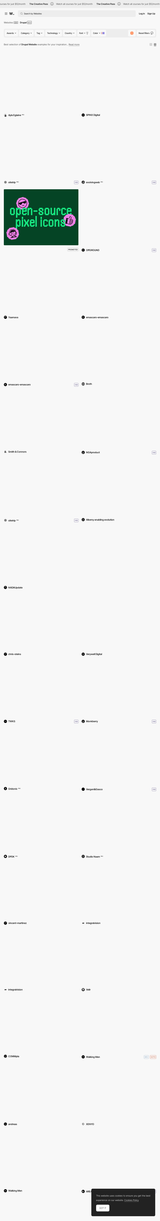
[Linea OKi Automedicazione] (119, 487)
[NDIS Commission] (119, 555)
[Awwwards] (11, 13)
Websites (8, 22)
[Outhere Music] (119, 1024)
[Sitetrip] (41, 149)
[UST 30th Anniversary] (119, 1092)
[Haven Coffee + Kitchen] (41, 83)
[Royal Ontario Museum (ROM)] (119, 149)
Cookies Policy (131, 1200)
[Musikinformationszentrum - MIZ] (119, 824)
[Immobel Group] (41, 1158)
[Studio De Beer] (119, 689)
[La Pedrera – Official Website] (119, 285)
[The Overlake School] (119, 83)
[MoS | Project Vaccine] (119, 958)
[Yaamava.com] (41, 285)
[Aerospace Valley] (119, 622)
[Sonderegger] (41, 689)
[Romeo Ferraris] (119, 756)
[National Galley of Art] (119, 420)
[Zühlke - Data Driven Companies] (41, 756)
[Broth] (119, 352)
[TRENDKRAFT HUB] (41, 1092)
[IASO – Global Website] (41, 352)
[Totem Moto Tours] (41, 891)
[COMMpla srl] (41, 1024)
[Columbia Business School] (119, 1158)
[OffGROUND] (119, 217)
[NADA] (41, 555)
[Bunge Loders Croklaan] (41, 824)
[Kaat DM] (41, 487)
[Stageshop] (41, 958)
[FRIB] (41, 420)
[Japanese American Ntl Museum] (41, 622)
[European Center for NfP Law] (119, 891)
